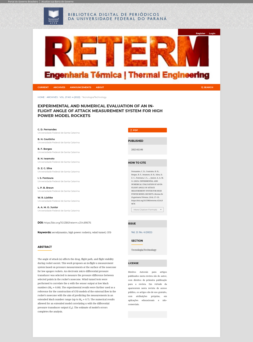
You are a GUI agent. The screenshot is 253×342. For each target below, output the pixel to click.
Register (200, 33)
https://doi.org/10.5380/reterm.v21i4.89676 (67, 222)
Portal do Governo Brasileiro (23, 1)
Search (207, 87)
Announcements (80, 87)
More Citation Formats (145, 209)
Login (212, 33)
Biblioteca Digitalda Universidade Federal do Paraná (117, 16)
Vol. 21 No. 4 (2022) (70, 97)
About (100, 87)
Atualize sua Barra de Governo (57, 1)
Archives (59, 87)
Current (43, 87)
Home (41, 97)
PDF (135, 130)
